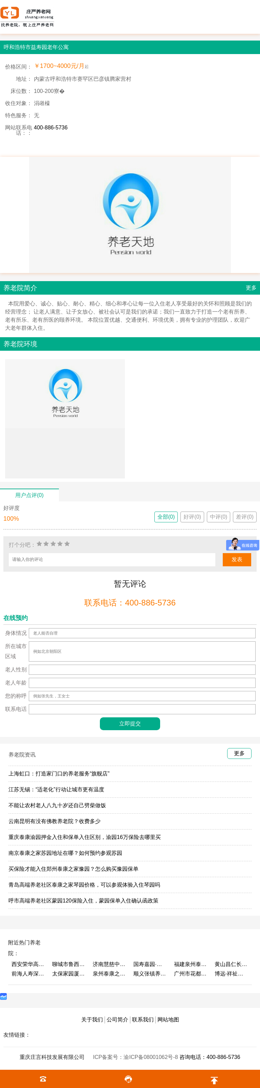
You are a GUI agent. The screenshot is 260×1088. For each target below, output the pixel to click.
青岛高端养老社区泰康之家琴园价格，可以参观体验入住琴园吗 (84, 885)
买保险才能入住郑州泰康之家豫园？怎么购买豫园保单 (73, 869)
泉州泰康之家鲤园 (110, 973)
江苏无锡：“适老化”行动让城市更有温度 (56, 789)
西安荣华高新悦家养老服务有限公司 (28, 964)
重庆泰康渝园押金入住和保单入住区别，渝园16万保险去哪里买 (84, 837)
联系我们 (143, 1019)
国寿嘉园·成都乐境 (150, 964)
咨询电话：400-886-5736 (209, 1057)
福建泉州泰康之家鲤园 (191, 964)
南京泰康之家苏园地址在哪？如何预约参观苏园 (65, 853)
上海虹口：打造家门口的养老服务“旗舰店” (59, 773)
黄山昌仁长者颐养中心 (231, 964)
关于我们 (92, 1019)
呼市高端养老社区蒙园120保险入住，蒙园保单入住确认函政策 (83, 901)
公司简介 (117, 1019)
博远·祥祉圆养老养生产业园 (231, 973)
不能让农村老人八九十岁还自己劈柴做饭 (57, 805)
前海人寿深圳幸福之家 (28, 973)
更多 (251, 288)
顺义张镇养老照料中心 (150, 973)
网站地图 (168, 1019)
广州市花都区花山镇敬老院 (191, 973)
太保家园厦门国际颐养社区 (69, 973)
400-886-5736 (51, 127)
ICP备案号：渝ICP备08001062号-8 (136, 1057)
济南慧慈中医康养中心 (110, 964)
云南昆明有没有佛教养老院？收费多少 (54, 821)
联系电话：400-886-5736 (129, 602)
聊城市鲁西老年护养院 (69, 964)
